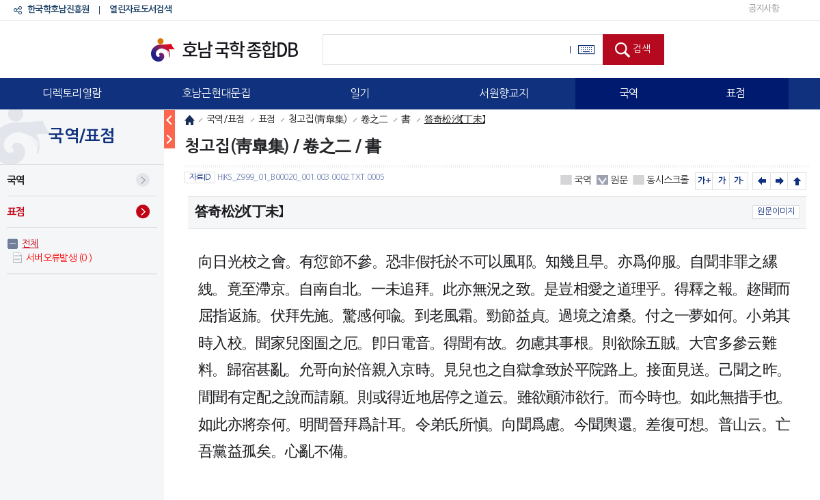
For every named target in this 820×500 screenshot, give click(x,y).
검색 (642, 48)
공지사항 (763, 8)
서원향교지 (503, 93)
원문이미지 (776, 211)
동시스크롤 (667, 180)
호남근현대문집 (216, 93)
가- (739, 180)
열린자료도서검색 (140, 9)
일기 (360, 93)
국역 (629, 93)
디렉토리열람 (71, 93)
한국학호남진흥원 (58, 9)
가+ (704, 180)
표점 (736, 93)
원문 (618, 180)
